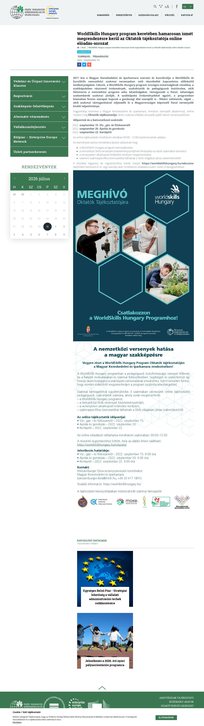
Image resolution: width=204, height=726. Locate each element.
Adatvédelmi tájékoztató (176, 698)
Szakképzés (84, 51)
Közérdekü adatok (181, 702)
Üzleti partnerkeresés (30, 152)
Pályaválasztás (100, 56)
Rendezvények (39, 166)
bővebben (17, 722)
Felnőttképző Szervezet (177, 706)
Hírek (83, 47)
